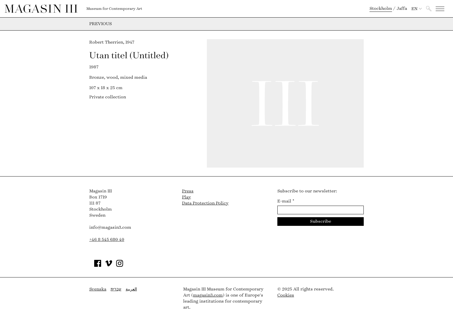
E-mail (285, 201)
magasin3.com (208, 295)
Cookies (285, 295)
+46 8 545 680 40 (106, 239)
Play (186, 197)
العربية (131, 289)
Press (188, 191)
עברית (116, 289)
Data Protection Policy (205, 203)
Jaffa (402, 8)
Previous (100, 24)
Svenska (97, 289)
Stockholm (381, 8)
